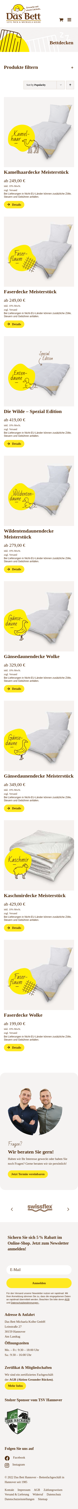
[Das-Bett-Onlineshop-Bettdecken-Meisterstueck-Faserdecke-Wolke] (39, 218)
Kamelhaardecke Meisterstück (36, 172)
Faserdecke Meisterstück (30, 291)
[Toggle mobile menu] (69, 20)
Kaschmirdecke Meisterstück (35, 895)
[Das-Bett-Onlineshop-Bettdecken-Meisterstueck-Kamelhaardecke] (39, 98)
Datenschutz (54, 1494)
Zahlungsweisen (53, 1489)
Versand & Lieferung (17, 1494)
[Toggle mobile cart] (61, 20)
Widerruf (38, 1494)
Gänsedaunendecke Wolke (32, 656)
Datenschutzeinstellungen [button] (19, 1499)
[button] (39, 67)
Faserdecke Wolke (23, 1015)
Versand (13, 190)
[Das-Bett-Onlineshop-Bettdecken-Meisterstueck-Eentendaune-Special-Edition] (39, 337)
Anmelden (39, 1283)
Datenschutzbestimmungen (25, 1302)
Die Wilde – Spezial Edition (33, 411)
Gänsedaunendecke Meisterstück (39, 776)
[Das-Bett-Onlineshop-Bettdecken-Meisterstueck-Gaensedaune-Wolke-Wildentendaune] (39, 457)
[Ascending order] (70, 85)
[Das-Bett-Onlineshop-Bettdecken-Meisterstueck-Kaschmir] (39, 821)
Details (14, 204)
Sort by (36, 84)
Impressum (24, 1489)
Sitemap (42, 1499)
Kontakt (9, 1489)
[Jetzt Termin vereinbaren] (28, 1174)
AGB (67, 1299)
